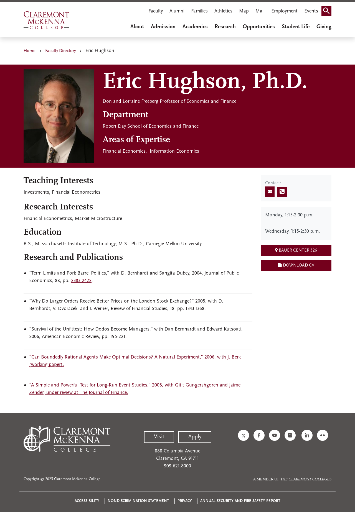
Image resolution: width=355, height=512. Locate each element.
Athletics (223, 11)
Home (30, 51)
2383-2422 (81, 280)
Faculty (155, 11)
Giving (323, 27)
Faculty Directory (60, 51)
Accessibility (87, 501)
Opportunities (259, 27)
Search (328, 9)
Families (199, 11)
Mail (260, 11)
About (137, 27)
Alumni (176, 11)
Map (244, 11)
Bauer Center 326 (296, 250)
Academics (195, 27)
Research (225, 27)
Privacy (185, 501)
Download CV (296, 265)
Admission (163, 27)
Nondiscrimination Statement (138, 501)
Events (311, 11)
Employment (284, 11)
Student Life (296, 27)
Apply (194, 437)
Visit (159, 437)
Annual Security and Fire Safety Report (240, 501)
